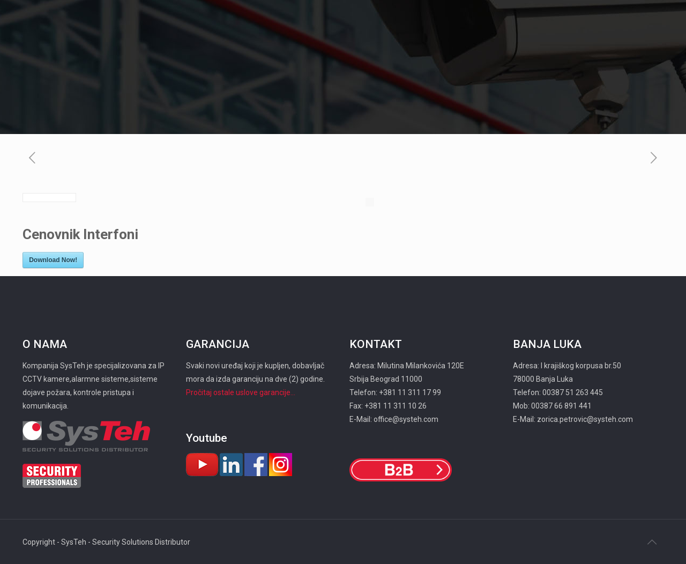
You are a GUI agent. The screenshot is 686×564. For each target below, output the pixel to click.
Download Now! (53, 260)
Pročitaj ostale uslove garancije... (240, 392)
